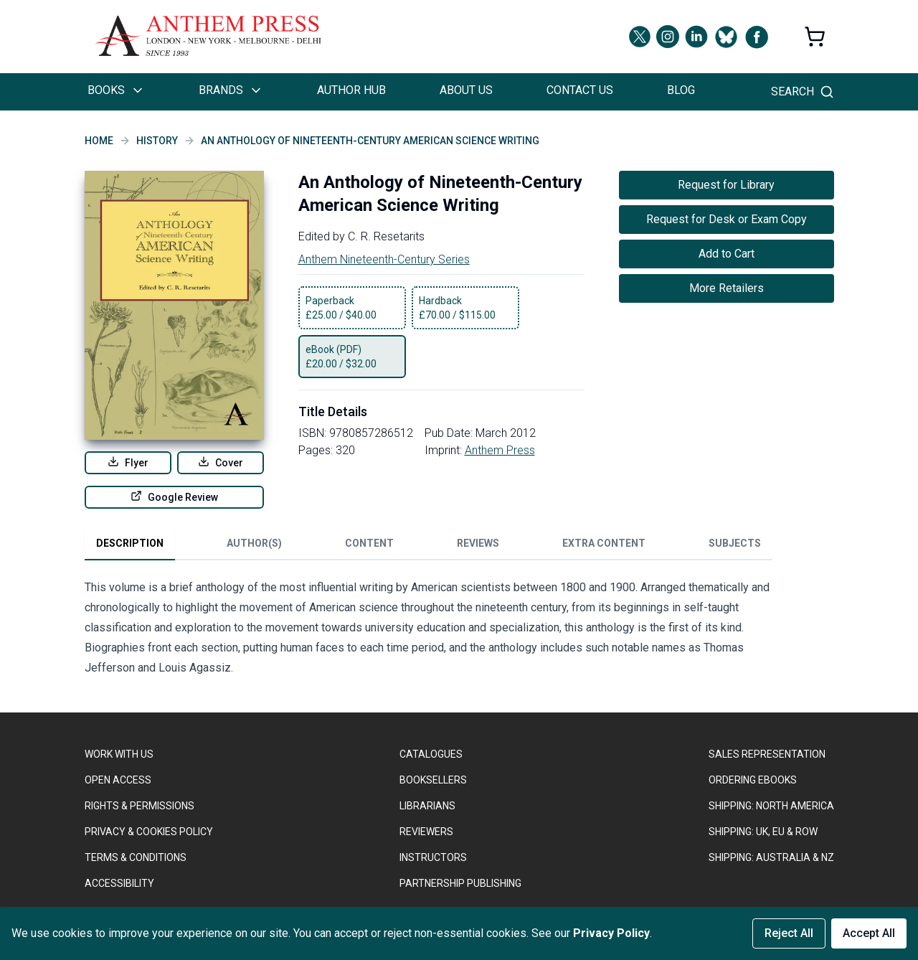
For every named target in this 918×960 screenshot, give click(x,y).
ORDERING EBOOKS (753, 780)
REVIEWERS (426, 831)
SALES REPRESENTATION (767, 754)
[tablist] (428, 546)
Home (99, 140)
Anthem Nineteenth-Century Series (384, 259)
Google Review (174, 496)
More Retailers (726, 288)
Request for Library (726, 185)
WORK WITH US (119, 754)
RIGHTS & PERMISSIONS (139, 805)
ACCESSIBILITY (119, 883)
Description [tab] (130, 543)
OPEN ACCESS (118, 780)
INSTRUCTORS (433, 857)
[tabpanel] (429, 630)
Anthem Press (500, 450)
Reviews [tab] (478, 543)
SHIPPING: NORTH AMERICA (771, 805)
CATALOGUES (431, 754)
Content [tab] (369, 543)
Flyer (128, 462)
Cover (220, 462)
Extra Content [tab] (603, 543)
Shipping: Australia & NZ (771, 857)
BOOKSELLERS (433, 780)
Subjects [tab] (735, 543)
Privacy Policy (611, 933)
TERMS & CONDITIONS (135, 857)
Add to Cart (726, 253)
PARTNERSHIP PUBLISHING (460, 883)
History (157, 140)
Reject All (789, 933)
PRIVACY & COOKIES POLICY (149, 831)
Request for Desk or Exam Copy (726, 219)
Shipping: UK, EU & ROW (763, 831)
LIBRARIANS (427, 805)
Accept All (869, 933)
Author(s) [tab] (254, 543)
